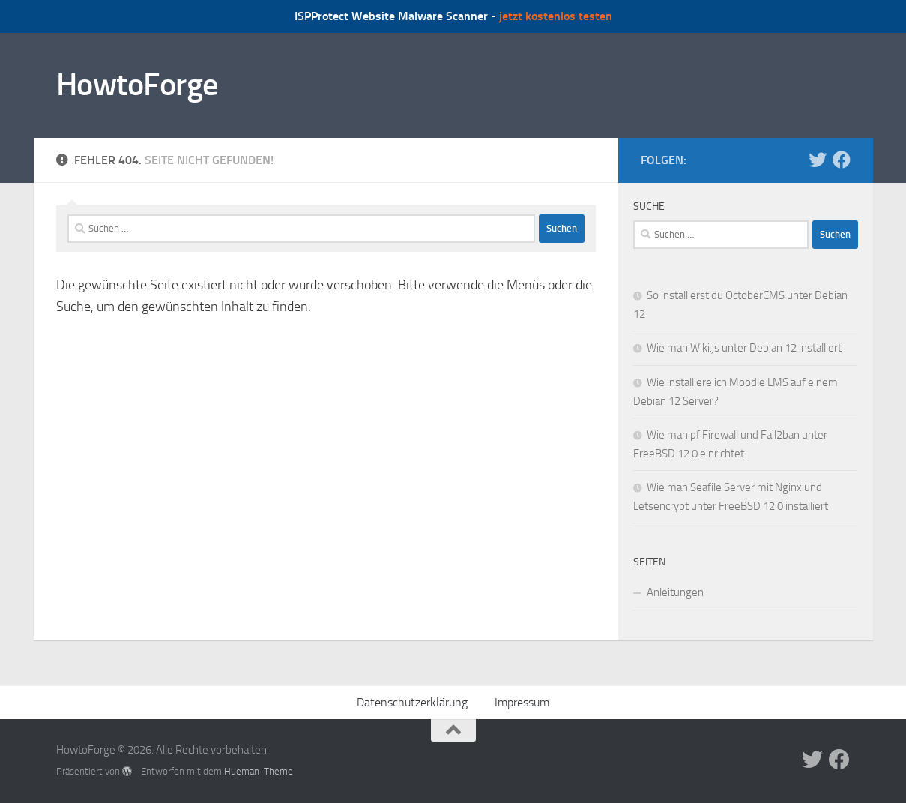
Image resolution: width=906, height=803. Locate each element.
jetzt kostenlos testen (555, 16)
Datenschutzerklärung (412, 702)
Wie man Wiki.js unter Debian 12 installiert (744, 348)
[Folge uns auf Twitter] (818, 160)
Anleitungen (675, 592)
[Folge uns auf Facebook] (842, 160)
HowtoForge (137, 84)
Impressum (522, 702)
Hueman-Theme (258, 771)
